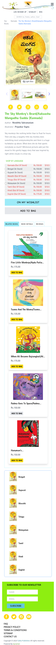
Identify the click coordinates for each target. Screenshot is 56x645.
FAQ (6, 623)
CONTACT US (10, 636)
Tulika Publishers (23, 641)
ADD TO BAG (28, 210)
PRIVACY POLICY (12, 626)
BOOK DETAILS (27, 224)
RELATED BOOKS (11, 224)
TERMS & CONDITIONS (15, 630)
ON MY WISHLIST (28, 202)
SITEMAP (8, 633)
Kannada (14, 21)
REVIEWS (39, 224)
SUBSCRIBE (15, 605)
